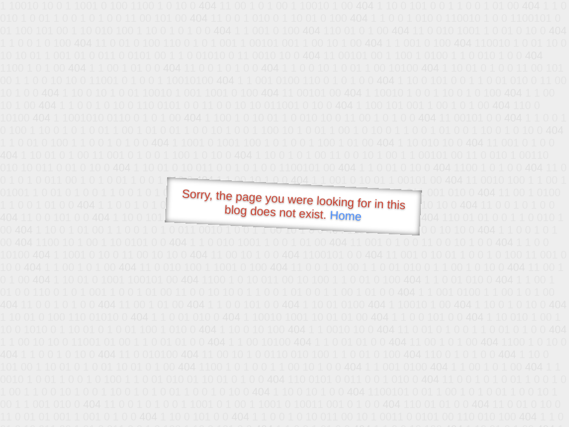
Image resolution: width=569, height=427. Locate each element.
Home (346, 215)
